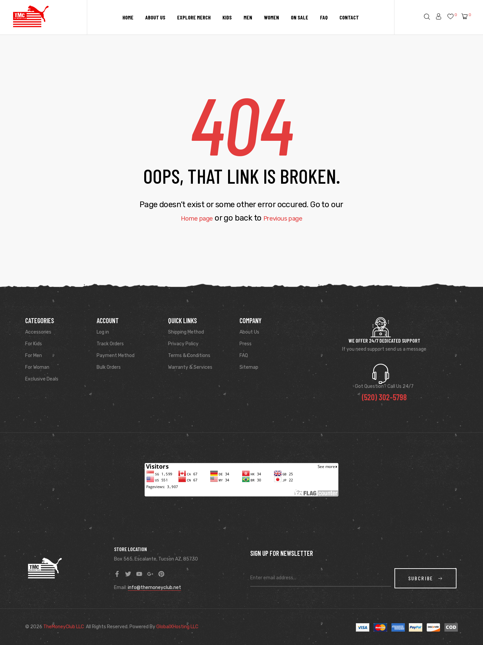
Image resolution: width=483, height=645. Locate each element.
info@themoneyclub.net (154, 587)
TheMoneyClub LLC (63, 627)
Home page (190, 218)
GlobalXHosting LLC (177, 627)
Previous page (287, 218)
